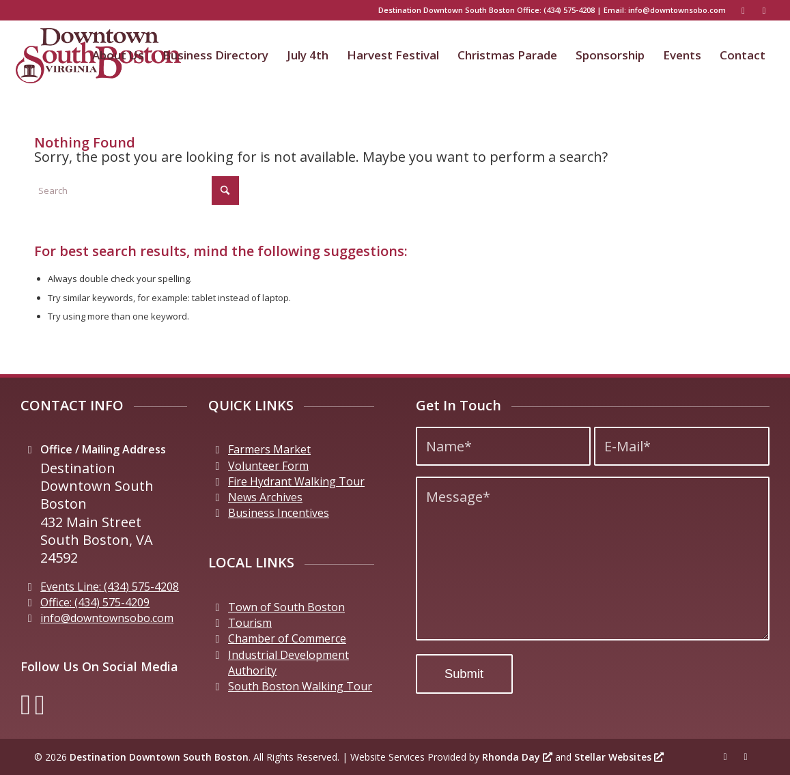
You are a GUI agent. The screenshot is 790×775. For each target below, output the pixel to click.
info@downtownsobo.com (677, 10)
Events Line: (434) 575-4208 (109, 586)
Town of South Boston (286, 607)
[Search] (136, 190)
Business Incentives (278, 512)
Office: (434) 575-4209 (95, 602)
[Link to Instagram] (764, 10)
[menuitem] (118, 55)
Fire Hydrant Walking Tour (296, 481)
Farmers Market (269, 449)
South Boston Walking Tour (300, 686)
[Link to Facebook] (743, 10)
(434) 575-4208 (569, 10)
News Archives (265, 497)
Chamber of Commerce (287, 638)
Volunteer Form (268, 465)
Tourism (250, 622)
